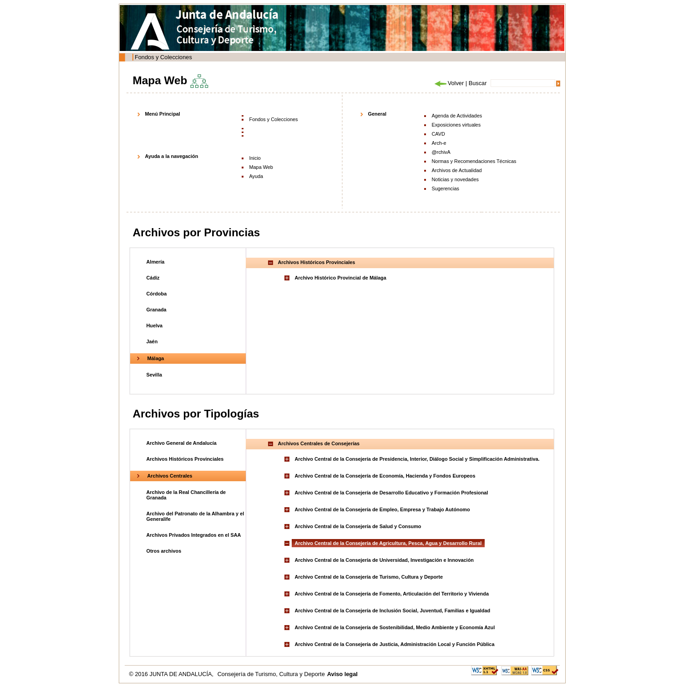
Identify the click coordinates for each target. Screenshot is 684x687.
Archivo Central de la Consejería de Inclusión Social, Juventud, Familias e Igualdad (393, 610)
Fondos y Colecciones (163, 57)
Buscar (478, 83)
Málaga (155, 358)
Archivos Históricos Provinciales (185, 459)
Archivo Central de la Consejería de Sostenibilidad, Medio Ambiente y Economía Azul (395, 627)
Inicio (255, 158)
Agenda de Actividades (457, 115)
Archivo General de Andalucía (182, 443)
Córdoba (157, 293)
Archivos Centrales (170, 475)
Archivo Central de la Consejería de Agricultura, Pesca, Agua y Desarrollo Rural (388, 543)
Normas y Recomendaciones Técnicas (474, 161)
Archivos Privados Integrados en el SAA (194, 535)
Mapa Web (261, 167)
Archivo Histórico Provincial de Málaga (340, 277)
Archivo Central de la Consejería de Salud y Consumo (358, 526)
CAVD (438, 134)
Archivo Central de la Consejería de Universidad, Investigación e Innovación (384, 560)
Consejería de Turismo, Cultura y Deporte (271, 674)
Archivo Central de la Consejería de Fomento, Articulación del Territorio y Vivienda (392, 593)
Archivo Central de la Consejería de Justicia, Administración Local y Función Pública (395, 644)
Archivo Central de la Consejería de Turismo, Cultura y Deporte (369, 577)
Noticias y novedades (455, 179)
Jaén (152, 341)
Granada (157, 309)
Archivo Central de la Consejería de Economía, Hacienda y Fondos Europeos (385, 475)
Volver (448, 83)
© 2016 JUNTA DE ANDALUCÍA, (172, 674)
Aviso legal (342, 674)
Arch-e (439, 143)
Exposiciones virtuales (456, 124)
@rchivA (441, 152)
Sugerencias (445, 188)
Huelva (155, 325)
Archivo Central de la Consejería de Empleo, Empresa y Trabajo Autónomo (382, 509)
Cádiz (153, 277)
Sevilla (154, 374)
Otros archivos (164, 551)
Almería (156, 262)
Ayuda (256, 176)
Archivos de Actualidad (457, 170)
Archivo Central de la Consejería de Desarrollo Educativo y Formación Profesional (391, 492)
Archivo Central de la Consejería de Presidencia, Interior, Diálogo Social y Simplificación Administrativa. (417, 459)
